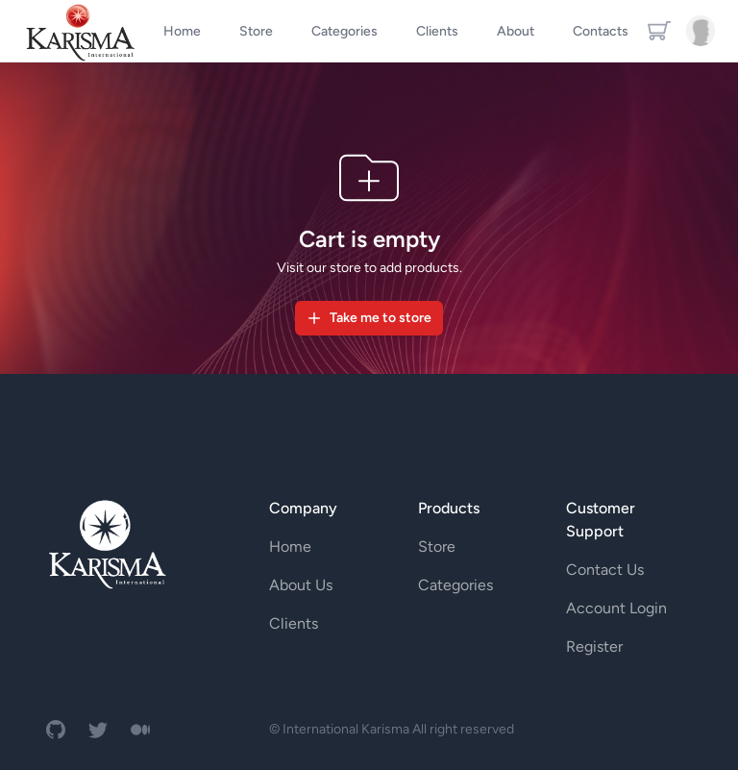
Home (290, 546)
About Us (300, 585)
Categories (455, 585)
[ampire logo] (106, 543)
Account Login (616, 608)
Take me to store (368, 318)
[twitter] (98, 729)
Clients (293, 623)
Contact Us (605, 569)
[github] (55, 729)
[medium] (140, 729)
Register (594, 646)
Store (436, 546)
